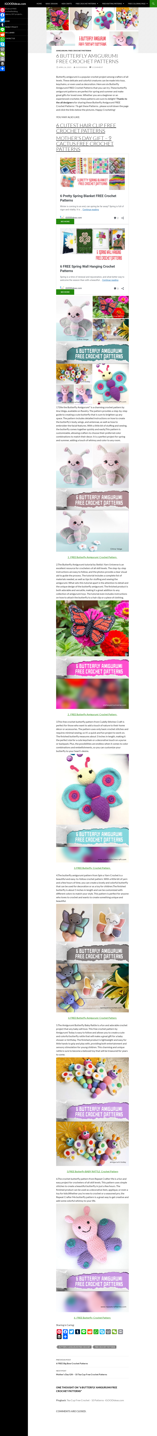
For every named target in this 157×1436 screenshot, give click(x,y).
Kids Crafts (67, 4)
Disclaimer (9, 33)
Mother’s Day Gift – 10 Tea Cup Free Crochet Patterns (92, 1372)
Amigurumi (61, 50)
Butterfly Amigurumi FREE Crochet (74, 1347)
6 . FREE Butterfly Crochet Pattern (92, 1317)
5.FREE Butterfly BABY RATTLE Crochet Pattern (92, 1171)
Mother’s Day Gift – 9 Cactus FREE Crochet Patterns (85, 143)
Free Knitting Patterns (112, 4)
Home (39, 4)
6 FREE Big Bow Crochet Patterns (92, 1361)
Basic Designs (52, 4)
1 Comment (97, 67)
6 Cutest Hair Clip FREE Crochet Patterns (86, 128)
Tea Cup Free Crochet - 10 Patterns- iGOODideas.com (95, 1400)
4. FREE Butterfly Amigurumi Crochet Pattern (92, 1017)
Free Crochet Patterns (86, 4)
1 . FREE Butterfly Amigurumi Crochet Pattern (92, 557)
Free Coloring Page (137, 4)
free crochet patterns (105, 1347)
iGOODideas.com (15, 3)
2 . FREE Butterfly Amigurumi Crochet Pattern (92, 714)
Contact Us (10, 38)
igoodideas (81, 67)
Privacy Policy (11, 27)
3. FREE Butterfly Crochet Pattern (92, 867)
